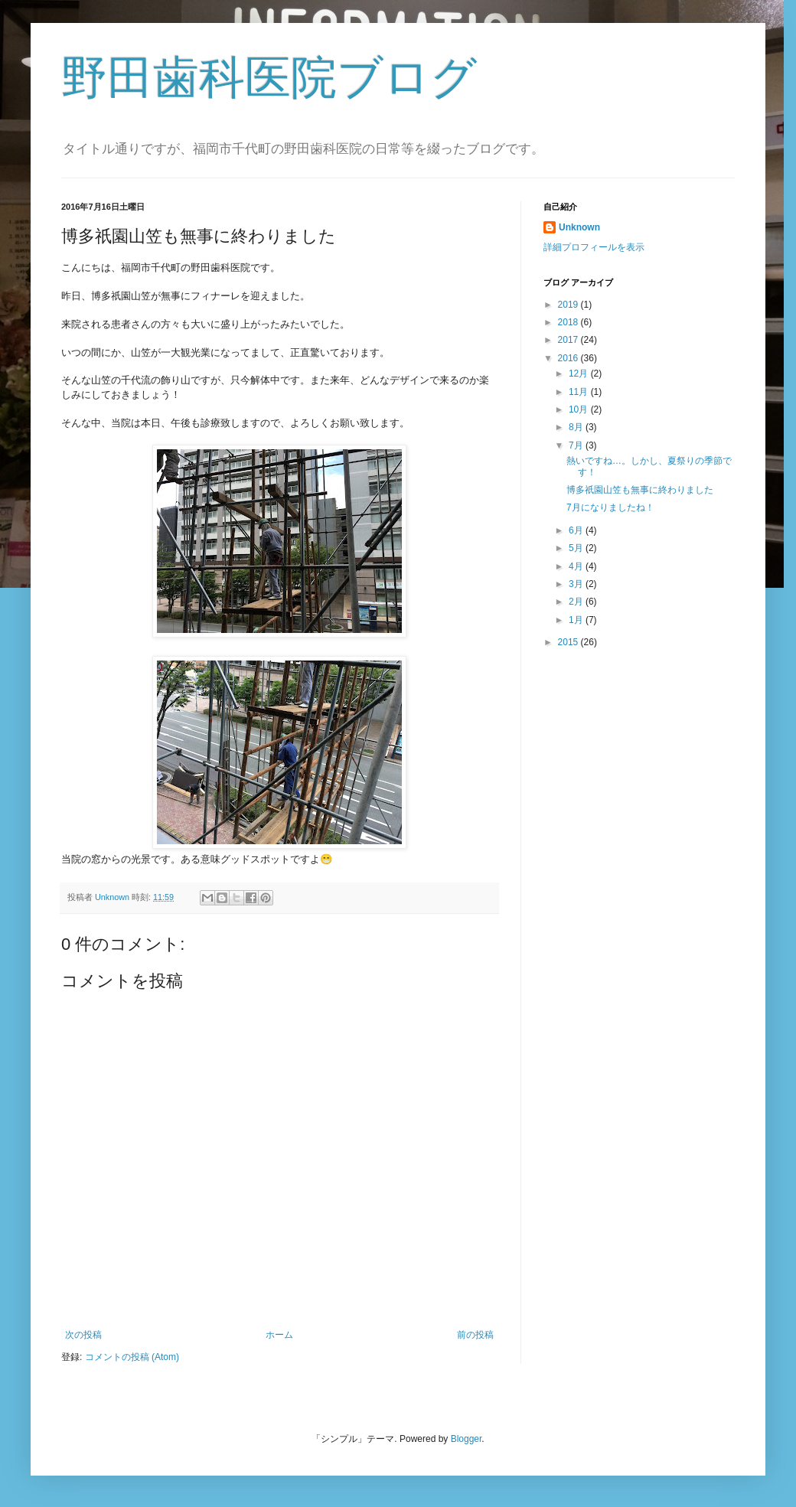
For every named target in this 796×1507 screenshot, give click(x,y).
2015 (569, 642)
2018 (569, 322)
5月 (577, 548)
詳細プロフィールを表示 (593, 247)
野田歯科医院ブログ (269, 77)
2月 (577, 601)
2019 (569, 304)
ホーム (279, 1334)
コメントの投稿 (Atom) (132, 1357)
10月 (580, 409)
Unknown (579, 227)
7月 (577, 445)
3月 (577, 584)
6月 (577, 530)
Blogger (466, 1439)
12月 (580, 373)
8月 (577, 427)
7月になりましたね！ (610, 507)
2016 (569, 358)
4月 (577, 566)
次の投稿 (83, 1334)
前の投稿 (475, 1334)
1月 (577, 620)
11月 (580, 392)
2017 (569, 339)
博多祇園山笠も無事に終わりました (639, 489)
